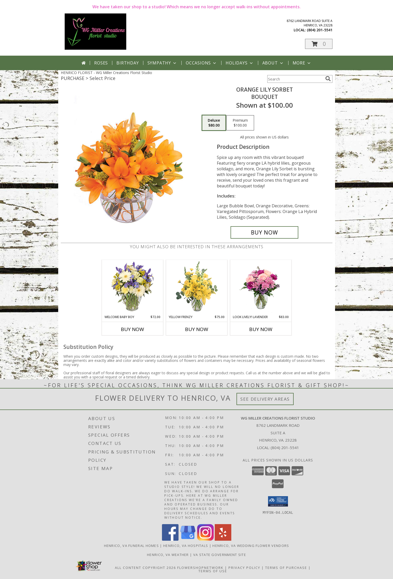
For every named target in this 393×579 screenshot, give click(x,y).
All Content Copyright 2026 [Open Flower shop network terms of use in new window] (145, 567)
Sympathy (162, 63)
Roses (101, 63)
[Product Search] (295, 79)
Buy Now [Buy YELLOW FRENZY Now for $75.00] (196, 329)
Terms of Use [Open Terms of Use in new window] (212, 571)
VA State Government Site (219, 554)
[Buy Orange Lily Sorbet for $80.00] (265, 232)
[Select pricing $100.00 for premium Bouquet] (240, 122)
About (273, 63)
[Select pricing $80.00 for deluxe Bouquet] (213, 122)
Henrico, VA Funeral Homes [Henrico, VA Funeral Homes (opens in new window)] (131, 545)
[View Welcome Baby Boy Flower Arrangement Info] (132, 287)
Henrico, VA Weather (168, 554)
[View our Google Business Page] (188, 539)
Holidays (240, 63)
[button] (318, 44)
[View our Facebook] (170, 539)
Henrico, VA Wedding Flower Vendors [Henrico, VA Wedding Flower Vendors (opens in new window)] (250, 545)
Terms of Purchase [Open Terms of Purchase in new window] (286, 567)
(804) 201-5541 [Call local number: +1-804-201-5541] (319, 29)
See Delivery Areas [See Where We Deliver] (265, 399)
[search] (328, 79)
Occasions (201, 63)
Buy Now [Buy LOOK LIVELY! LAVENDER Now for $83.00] (260, 329)
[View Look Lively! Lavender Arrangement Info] (260, 287)
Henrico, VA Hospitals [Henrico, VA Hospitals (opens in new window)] (185, 545)
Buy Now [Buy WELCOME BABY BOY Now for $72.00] (132, 329)
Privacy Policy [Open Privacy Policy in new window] (244, 567)
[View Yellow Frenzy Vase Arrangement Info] (196, 287)
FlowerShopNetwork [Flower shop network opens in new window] (200, 567)
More (302, 63)
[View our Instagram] (205, 539)
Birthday (127, 63)
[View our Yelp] (223, 539)
